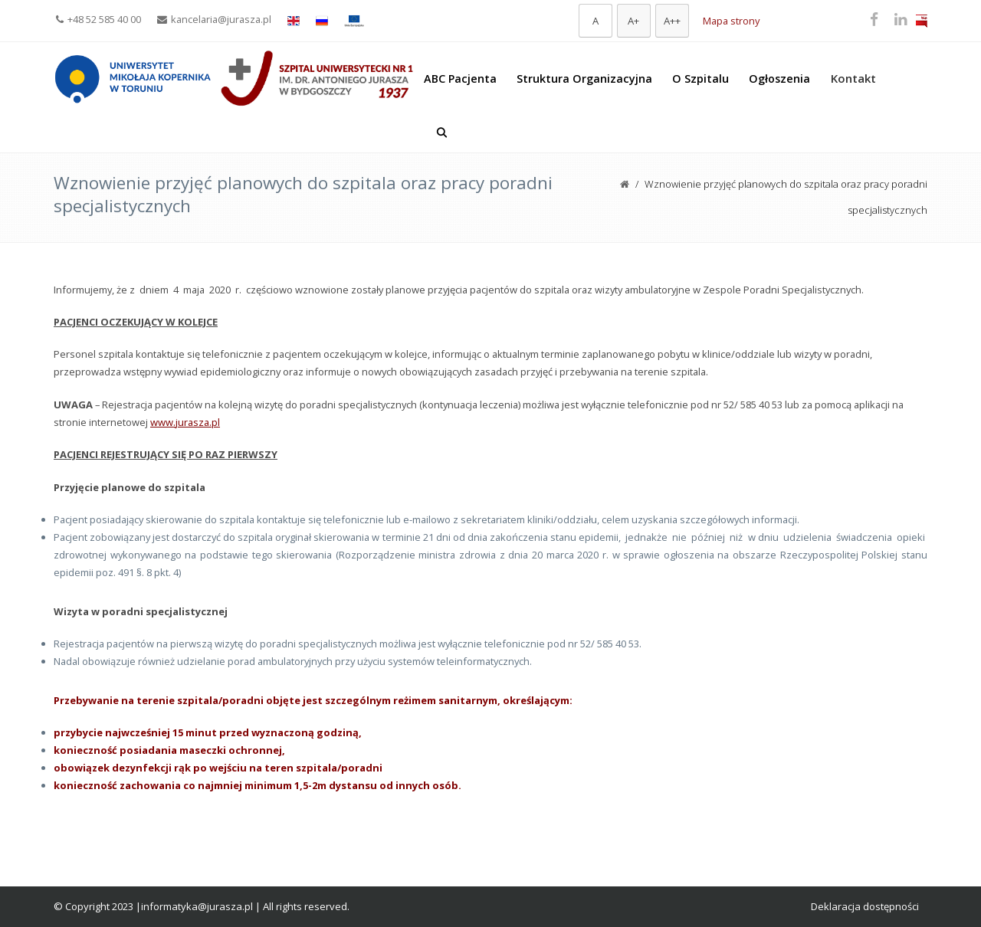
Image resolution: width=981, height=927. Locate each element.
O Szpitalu (700, 78)
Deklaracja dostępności (865, 906)
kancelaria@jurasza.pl (214, 19)
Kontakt (853, 78)
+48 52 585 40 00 (98, 19)
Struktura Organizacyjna (584, 78)
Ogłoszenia (779, 78)
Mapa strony (731, 21)
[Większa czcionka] (634, 21)
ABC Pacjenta (460, 78)
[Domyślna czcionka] (595, 21)
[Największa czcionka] (672, 21)
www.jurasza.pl (185, 422)
